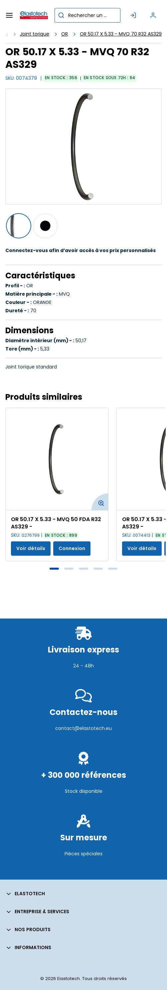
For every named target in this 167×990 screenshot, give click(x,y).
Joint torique (34, 34)
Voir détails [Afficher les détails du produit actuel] (30, 548)
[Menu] (9, 15)
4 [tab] (98, 568)
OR (64, 34)
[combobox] (87, 15)
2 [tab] (69, 568)
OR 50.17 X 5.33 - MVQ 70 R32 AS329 (121, 34)
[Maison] (34, 15)
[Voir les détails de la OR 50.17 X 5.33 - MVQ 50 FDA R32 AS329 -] (57, 459)
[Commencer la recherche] (61, 15)
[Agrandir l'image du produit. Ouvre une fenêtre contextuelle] (99, 502)
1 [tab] (54, 568)
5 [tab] (112, 568)
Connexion (72, 548)
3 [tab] (83, 568)
